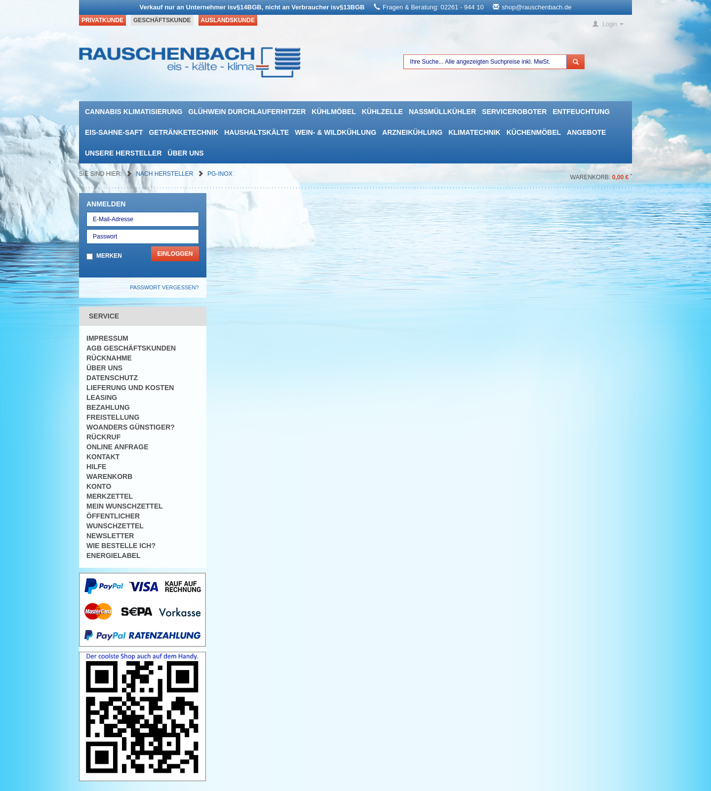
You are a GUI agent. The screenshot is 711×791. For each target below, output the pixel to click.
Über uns (186, 153)
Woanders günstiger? (130, 427)
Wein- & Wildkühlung (335, 132)
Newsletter (110, 536)
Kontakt (102, 457)
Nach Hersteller (165, 173)
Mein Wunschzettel (124, 506)
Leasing (101, 397)
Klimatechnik (474, 132)
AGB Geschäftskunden (131, 348)
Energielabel (113, 555)
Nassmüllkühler (442, 112)
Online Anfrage (117, 447)
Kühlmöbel (334, 112)
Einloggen (175, 253)
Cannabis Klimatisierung (133, 112)
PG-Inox (220, 173)
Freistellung (112, 417)
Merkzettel (109, 496)
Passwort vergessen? (164, 287)
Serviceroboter (514, 112)
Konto (98, 486)
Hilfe (96, 467)
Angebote (586, 132)
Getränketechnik (183, 132)
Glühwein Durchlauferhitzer (247, 112)
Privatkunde (102, 20)
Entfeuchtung (581, 112)
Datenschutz (112, 378)
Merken (109, 255)
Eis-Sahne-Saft (114, 132)
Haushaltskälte (256, 132)
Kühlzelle (382, 112)
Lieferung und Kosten (130, 388)
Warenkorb (109, 476)
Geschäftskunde (162, 20)
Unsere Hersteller (123, 153)
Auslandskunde (228, 20)
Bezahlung (108, 407)
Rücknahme (109, 358)
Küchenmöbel (534, 132)
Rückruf (103, 437)
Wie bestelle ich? (121, 546)
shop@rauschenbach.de (536, 7)
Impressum (107, 338)
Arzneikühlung (412, 132)
